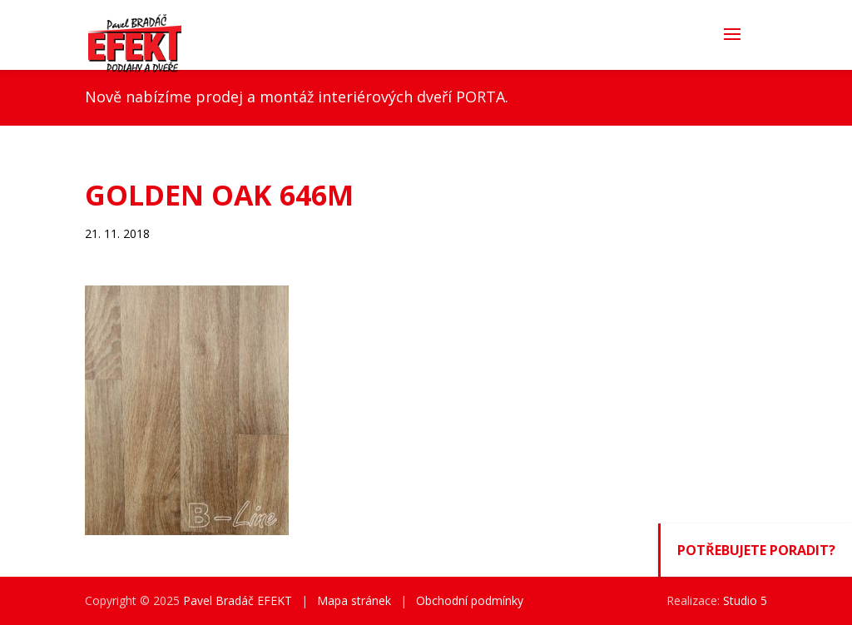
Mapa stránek (354, 600)
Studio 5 (745, 600)
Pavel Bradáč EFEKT (237, 600)
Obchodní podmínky (469, 600)
